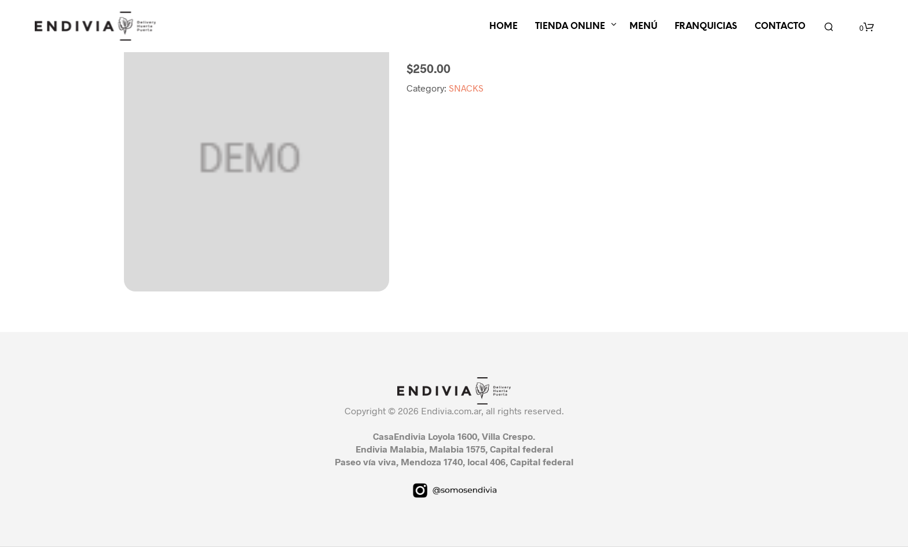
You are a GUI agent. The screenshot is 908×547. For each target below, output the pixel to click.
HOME (503, 26)
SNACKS (466, 87)
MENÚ (643, 26)
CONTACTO (780, 26)
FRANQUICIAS (706, 26)
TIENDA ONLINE (570, 26)
